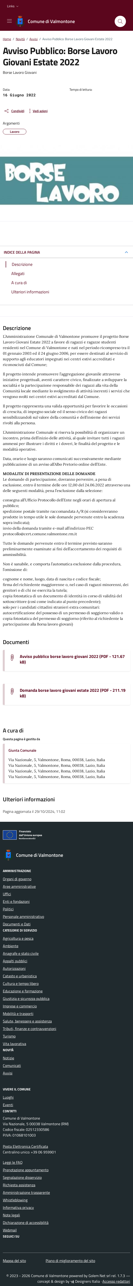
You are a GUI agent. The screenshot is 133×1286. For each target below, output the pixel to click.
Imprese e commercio (20, 1006)
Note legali (11, 1215)
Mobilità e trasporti (18, 1013)
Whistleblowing (15, 1200)
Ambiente (10, 946)
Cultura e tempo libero (21, 983)
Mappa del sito (14, 1260)
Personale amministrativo (23, 916)
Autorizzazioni (14, 968)
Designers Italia (85, 1281)
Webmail (10, 1230)
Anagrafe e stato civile (21, 953)
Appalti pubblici (15, 961)
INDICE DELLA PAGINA (22, 252)
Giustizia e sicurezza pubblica (26, 998)
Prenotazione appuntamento (25, 1170)
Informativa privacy (18, 1207)
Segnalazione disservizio (22, 1177)
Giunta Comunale (22, 750)
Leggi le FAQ (13, 1162)
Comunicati (12, 1065)
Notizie (8, 1058)
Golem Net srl (99, 1275)
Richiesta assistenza (19, 1185)
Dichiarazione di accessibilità (25, 1222)
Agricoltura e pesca (18, 938)
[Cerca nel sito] (120, 21)
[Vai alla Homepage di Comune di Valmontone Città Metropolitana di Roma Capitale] (48, 21)
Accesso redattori (116, 1281)
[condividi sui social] (14, 111)
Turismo (9, 1036)
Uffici (7, 894)
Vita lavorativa (14, 1043)
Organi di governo (17, 879)
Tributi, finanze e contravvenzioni (29, 1028)
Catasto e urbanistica (20, 976)
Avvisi (7, 1073)
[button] (13, 6)
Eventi (8, 1105)
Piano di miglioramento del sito (70, 1260)
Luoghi (8, 1097)
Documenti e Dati (17, 924)
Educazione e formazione (23, 991)
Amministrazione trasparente (26, 1192)
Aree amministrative (19, 886)
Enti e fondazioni (16, 901)
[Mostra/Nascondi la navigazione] (9, 21)
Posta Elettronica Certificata (25, 1146)
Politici (8, 909)
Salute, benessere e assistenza (27, 1021)
